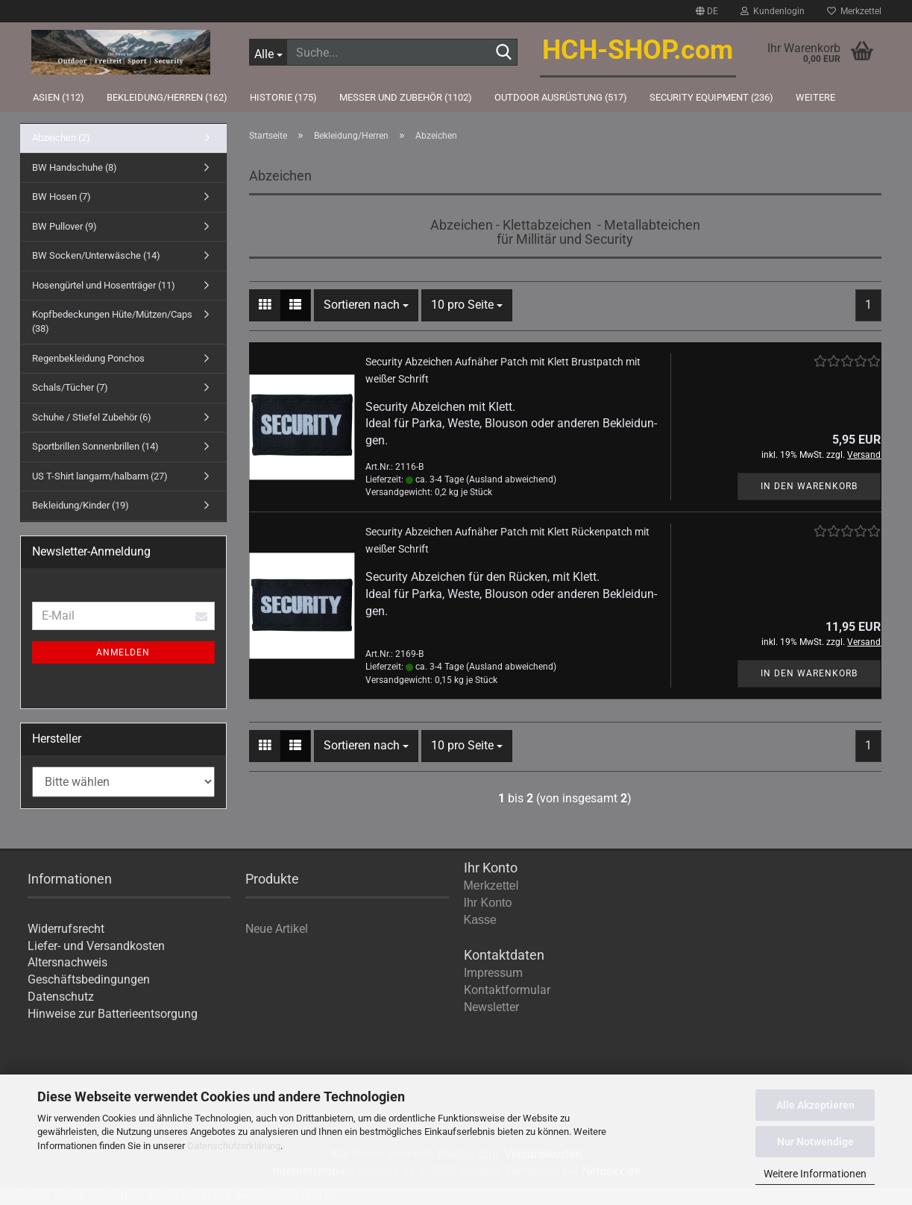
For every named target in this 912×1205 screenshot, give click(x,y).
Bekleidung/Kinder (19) (80, 505)
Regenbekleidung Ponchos (88, 358)
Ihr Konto (488, 902)
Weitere (815, 97)
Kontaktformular (507, 990)
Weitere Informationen (815, 1174)
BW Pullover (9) (64, 226)
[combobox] (366, 305)
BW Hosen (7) (61, 196)
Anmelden (123, 652)
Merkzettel (854, 11)
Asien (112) (58, 97)
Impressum (493, 973)
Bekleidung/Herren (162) (167, 97)
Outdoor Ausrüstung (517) (560, 97)
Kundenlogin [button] (772, 11)
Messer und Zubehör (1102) (405, 97)
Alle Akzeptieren (815, 1105)
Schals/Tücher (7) (70, 387)
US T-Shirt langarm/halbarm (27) (100, 476)
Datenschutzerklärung (233, 1145)
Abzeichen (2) (61, 137)
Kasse (480, 919)
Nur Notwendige (815, 1142)
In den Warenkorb (809, 486)
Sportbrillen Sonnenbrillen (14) (95, 446)
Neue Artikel (276, 929)
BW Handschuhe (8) (74, 167)
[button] (707, 11)
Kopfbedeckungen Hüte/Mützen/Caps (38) (112, 321)
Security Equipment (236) (711, 97)
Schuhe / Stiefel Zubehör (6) (91, 417)
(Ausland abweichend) (511, 479)
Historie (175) (283, 97)
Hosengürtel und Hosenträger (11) (103, 285)
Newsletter (491, 1007)
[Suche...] (267, 52)
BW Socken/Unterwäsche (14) (96, 255)
